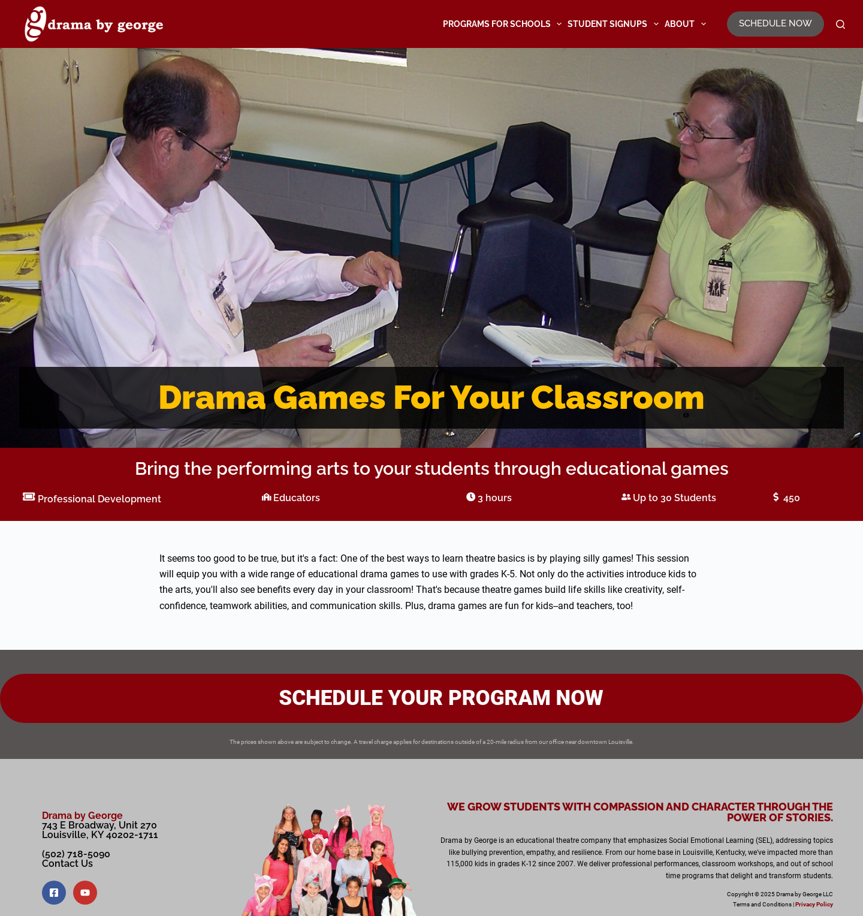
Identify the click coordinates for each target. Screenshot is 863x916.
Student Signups (615, 24)
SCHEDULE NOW (775, 23)
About (687, 24)
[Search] (840, 24)
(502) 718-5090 (76, 854)
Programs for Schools (504, 24)
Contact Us (67, 863)
